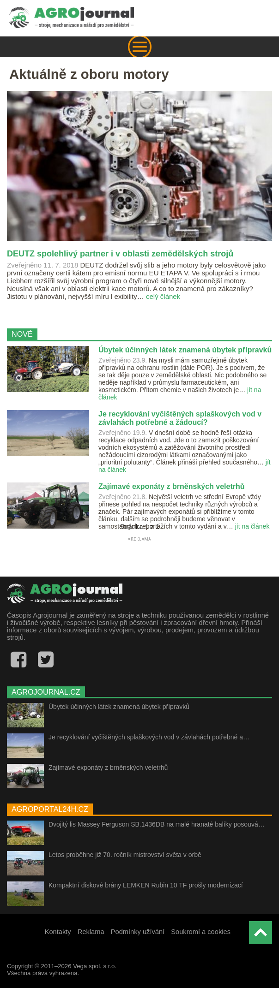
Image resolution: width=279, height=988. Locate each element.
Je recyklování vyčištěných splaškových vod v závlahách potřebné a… (149, 737)
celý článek (163, 296)
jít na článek (252, 526)
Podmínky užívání (138, 931)
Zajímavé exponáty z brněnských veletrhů (108, 767)
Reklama (91, 931)
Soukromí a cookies (200, 931)
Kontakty (58, 931)
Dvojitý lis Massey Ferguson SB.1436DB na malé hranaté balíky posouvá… (157, 824)
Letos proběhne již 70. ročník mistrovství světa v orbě (125, 854)
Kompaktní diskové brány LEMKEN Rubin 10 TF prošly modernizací (146, 885)
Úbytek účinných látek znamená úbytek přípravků (119, 706)
